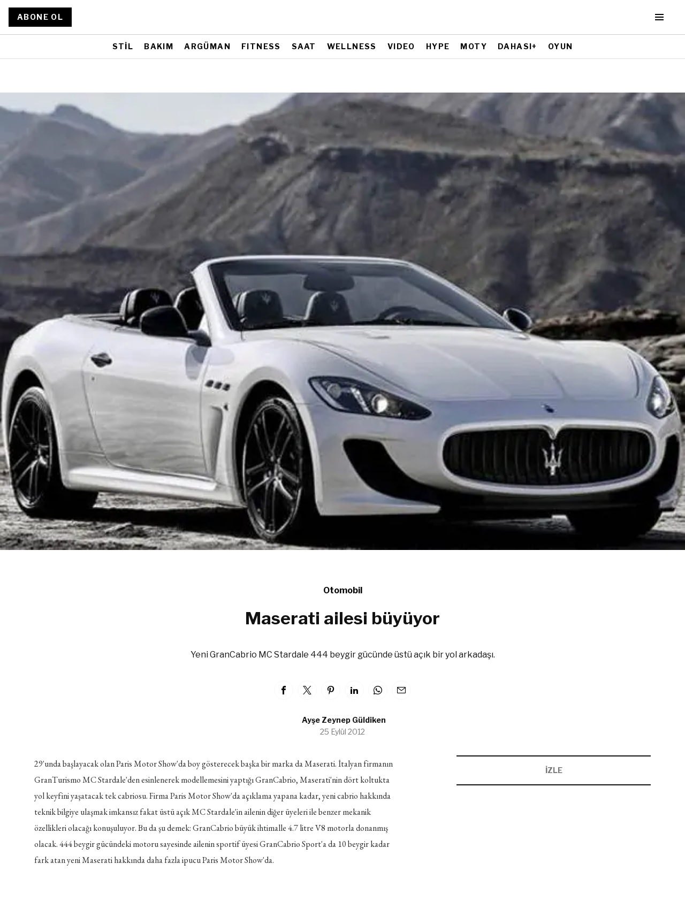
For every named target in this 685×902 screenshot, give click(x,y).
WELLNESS (352, 46)
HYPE (438, 46)
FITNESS (261, 46)
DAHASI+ (517, 46)
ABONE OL (40, 16)
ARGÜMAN (207, 46)
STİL (123, 46)
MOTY (473, 46)
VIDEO (401, 46)
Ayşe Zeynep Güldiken (344, 719)
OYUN (560, 46)
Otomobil (342, 590)
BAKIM (158, 46)
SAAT (304, 46)
